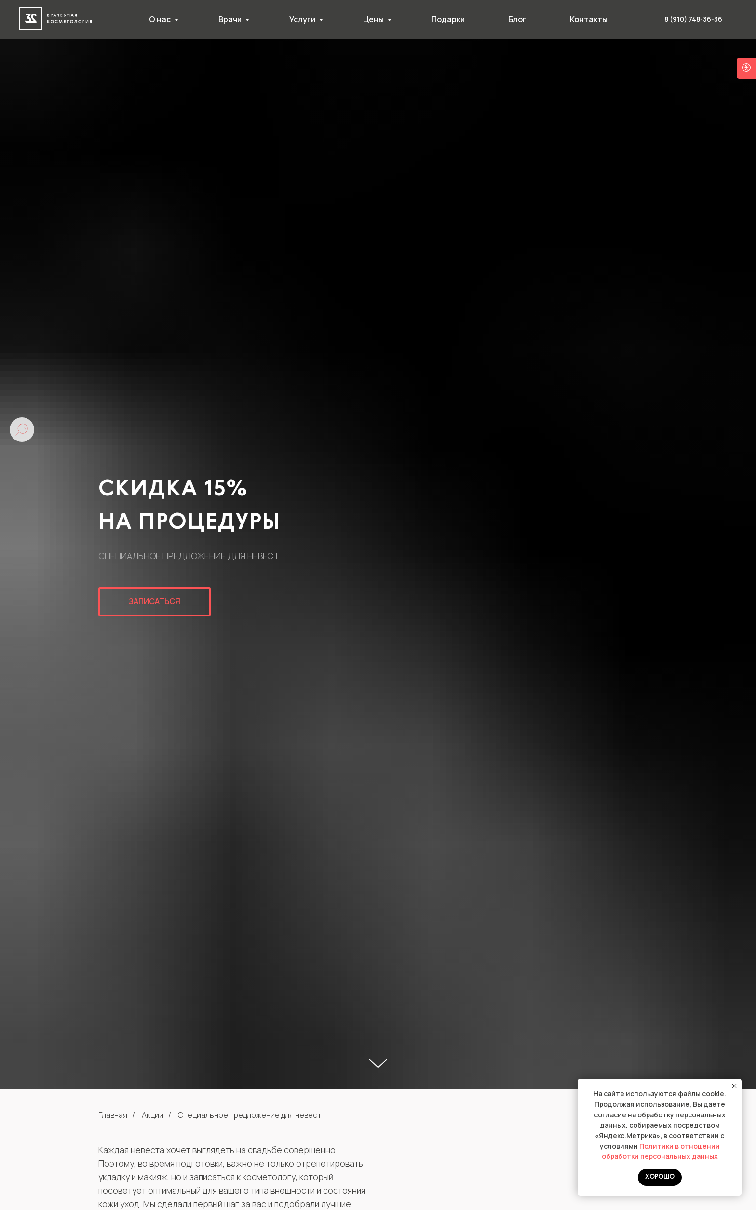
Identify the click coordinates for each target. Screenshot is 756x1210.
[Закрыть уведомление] (734, 1086)
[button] (154, 601)
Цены (374, 19)
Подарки (448, 19)
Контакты (589, 19)
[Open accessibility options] (746, 68)
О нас (160, 19)
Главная (112, 1115)
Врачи (230, 19)
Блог (517, 19)
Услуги (303, 19)
